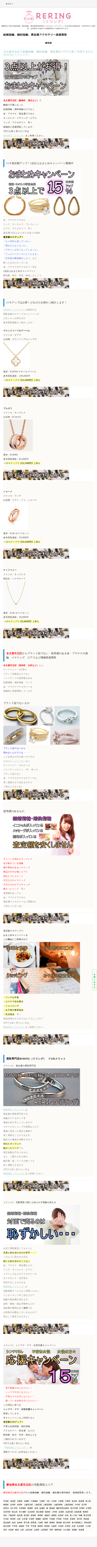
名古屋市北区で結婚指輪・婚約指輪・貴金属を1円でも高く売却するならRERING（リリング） (48, 53)
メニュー (7, 3)
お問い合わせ (95, 980)
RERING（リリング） (14, 136)
